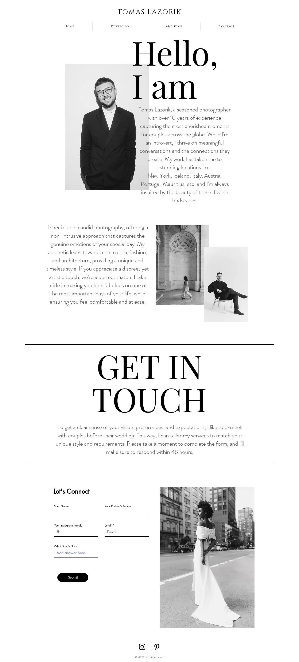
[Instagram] (142, 647)
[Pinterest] (157, 647)
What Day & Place (65, 546)
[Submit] (72, 577)
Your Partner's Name (118, 506)
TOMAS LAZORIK (149, 12)
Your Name (61, 506)
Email (108, 525)
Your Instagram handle (68, 525)
